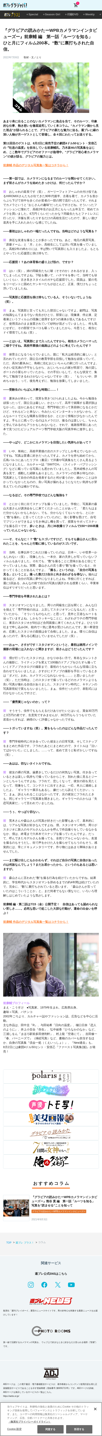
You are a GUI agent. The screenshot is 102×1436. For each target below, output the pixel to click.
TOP (8, 1242)
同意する (50, 1429)
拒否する (79, 1429)
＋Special (32, 14)
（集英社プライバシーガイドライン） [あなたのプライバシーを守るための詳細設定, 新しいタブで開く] (29, 1421)
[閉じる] (95, 1409)
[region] (51, 1419)
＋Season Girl (51, 14)
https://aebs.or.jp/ (11, 1396)
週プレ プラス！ (25, 1242)
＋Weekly (88, 14)
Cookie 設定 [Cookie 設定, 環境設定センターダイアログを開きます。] (14, 1429)
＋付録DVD (71, 14)
